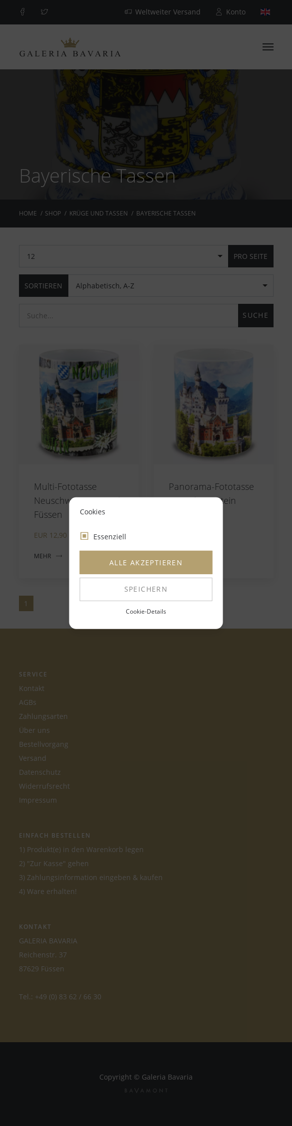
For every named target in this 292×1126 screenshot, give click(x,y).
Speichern (146, 589)
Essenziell (109, 536)
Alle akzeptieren (146, 562)
